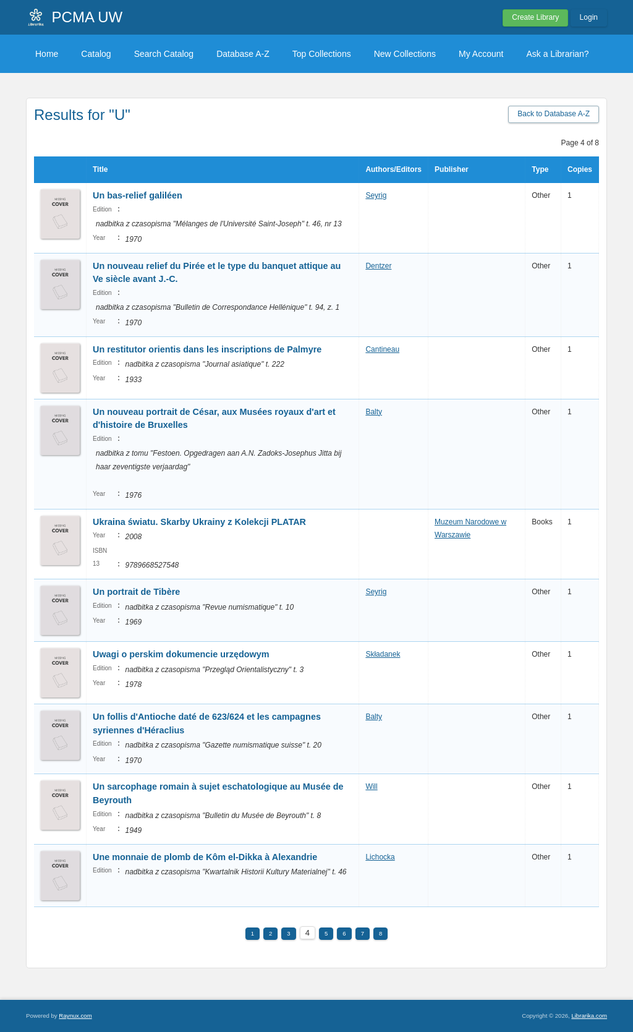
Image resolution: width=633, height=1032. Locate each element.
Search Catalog (164, 54)
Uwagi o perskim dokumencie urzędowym (181, 654)
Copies (579, 169)
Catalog (96, 54)
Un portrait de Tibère (136, 592)
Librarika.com (589, 1015)
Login (589, 17)
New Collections (405, 54)
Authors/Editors (393, 169)
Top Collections (321, 54)
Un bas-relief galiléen (137, 195)
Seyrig (375, 195)
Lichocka (379, 857)
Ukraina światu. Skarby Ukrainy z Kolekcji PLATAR (199, 522)
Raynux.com (75, 1015)
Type (540, 169)
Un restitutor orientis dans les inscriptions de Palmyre (207, 349)
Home (46, 54)
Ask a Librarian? (557, 54)
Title (100, 169)
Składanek (382, 654)
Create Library (535, 17)
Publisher (452, 169)
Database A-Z (243, 54)
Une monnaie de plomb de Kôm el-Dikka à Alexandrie (205, 857)
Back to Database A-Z (553, 113)
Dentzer (378, 266)
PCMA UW (87, 17)
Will (371, 786)
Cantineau (382, 349)
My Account (481, 54)
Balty (373, 411)
